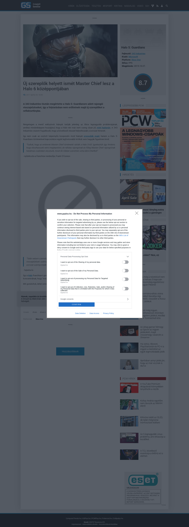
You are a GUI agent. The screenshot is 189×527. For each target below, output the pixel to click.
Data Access (94, 313)
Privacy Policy (108, 313)
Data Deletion (80, 313)
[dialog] (94, 263)
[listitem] (95, 256)
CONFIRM (76, 304)
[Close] (137, 214)
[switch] (125, 262)
